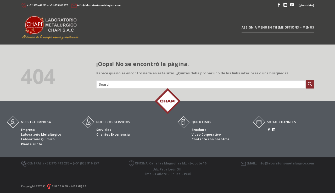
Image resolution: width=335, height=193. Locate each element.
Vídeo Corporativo (206, 134)
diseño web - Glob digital (66, 186)
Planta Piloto (31, 144)
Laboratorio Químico (38, 139)
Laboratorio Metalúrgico (41, 134)
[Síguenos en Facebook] (279, 5)
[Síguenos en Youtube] (292, 5)
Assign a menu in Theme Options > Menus (278, 27)
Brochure (199, 130)
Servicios (103, 130)
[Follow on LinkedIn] (285, 5)
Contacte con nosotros (211, 139)
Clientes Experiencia (113, 134)
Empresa (28, 130)
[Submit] (310, 84)
